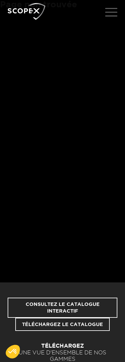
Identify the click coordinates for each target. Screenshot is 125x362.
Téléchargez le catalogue (62, 324)
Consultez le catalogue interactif (63, 308)
